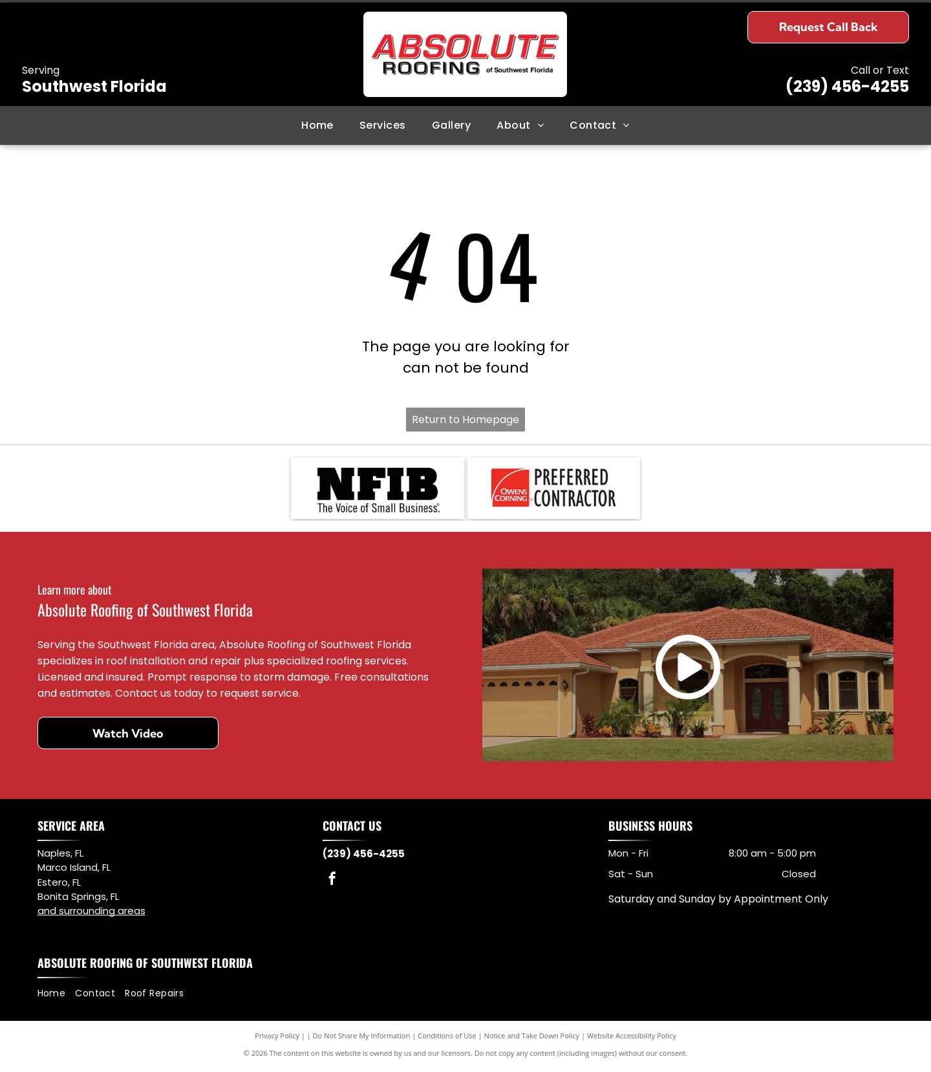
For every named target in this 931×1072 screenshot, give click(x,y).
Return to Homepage (465, 419)
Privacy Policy (277, 1039)
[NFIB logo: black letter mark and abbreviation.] (377, 489)
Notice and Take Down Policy (532, 1039)
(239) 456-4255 (847, 86)
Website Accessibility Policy (631, 1039)
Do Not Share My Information (362, 1039)
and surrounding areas (91, 914)
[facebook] (332, 883)
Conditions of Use (447, 1039)
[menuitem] (317, 126)
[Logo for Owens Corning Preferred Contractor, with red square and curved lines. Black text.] (554, 489)
